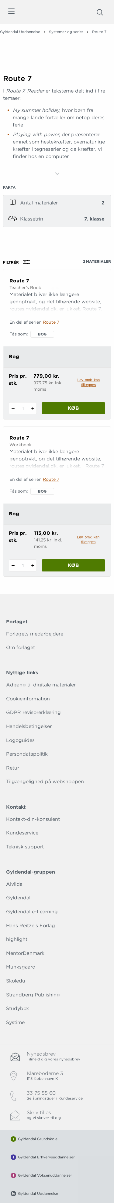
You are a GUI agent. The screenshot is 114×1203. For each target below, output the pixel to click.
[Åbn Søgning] (99, 12)
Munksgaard (21, 967)
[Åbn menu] (11, 12)
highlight (16, 939)
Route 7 (51, 322)
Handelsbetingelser (29, 726)
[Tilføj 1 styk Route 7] (32, 408)
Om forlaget (20, 647)
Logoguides (20, 740)
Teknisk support (25, 847)
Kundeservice (22, 833)
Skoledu (15, 981)
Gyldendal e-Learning (32, 912)
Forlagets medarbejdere (34, 634)
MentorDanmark (25, 953)
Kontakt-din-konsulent (33, 819)
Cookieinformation (28, 699)
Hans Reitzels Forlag (30, 925)
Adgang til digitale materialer (41, 685)
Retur (12, 768)
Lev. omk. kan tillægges (88, 382)
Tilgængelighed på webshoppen (45, 781)
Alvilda (14, 884)
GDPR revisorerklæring (33, 712)
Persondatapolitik (27, 754)
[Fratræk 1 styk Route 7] (13, 408)
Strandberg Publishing (33, 995)
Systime (15, 1022)
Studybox (17, 1008)
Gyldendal (18, 898)
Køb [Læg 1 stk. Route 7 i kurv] (73, 408)
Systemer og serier (66, 31)
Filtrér (18, 262)
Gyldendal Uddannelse (20, 31)
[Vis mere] (57, 173)
